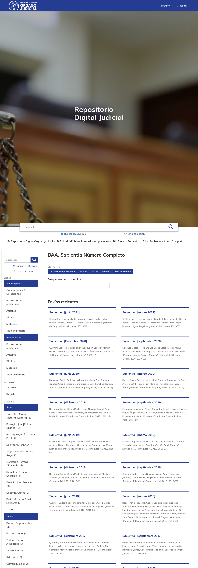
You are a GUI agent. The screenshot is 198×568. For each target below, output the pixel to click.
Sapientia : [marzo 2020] (138, 373)
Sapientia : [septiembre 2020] (142, 341)
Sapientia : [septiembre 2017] (142, 535)
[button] (167, 5)
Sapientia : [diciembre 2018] (68, 467)
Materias (11, 324)
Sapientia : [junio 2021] (64, 312)
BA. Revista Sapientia (126, 241)
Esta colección (134, 233)
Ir (112, 285)
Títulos (10, 317)
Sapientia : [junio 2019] (64, 434)
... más (10, 509)
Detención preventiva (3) (19, 525)
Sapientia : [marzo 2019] (138, 434)
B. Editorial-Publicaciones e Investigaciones (83, 241)
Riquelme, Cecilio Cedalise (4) (16, 473)
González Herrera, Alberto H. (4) (17, 463)
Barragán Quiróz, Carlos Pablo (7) (20, 436)
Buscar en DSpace (73, 233)
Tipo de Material (16, 330)
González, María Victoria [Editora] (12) (19, 415)
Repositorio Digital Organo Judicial (32, 241)
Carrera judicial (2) (17, 563)
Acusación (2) (14, 550)
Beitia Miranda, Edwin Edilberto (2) (19, 501)
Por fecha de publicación (13, 302)
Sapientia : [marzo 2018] (138, 496)
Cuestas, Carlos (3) (17, 492)
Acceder (11, 387)
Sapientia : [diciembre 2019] (68, 402)
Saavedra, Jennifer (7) (19, 444)
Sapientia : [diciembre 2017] (68, 535)
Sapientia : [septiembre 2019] (142, 402)
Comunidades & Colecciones (15, 291)
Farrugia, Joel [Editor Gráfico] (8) (18, 426)
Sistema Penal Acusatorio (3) (15, 541)
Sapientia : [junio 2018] (64, 496)
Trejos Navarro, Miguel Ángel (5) (20, 453)
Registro (11, 394)
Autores (11, 310)
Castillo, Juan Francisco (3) (20, 484)
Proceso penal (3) (16, 533)
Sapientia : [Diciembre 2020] (68, 341)
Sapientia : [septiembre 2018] (142, 467)
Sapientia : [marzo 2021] (138, 312)
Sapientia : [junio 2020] (64, 373)
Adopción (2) (14, 557)
